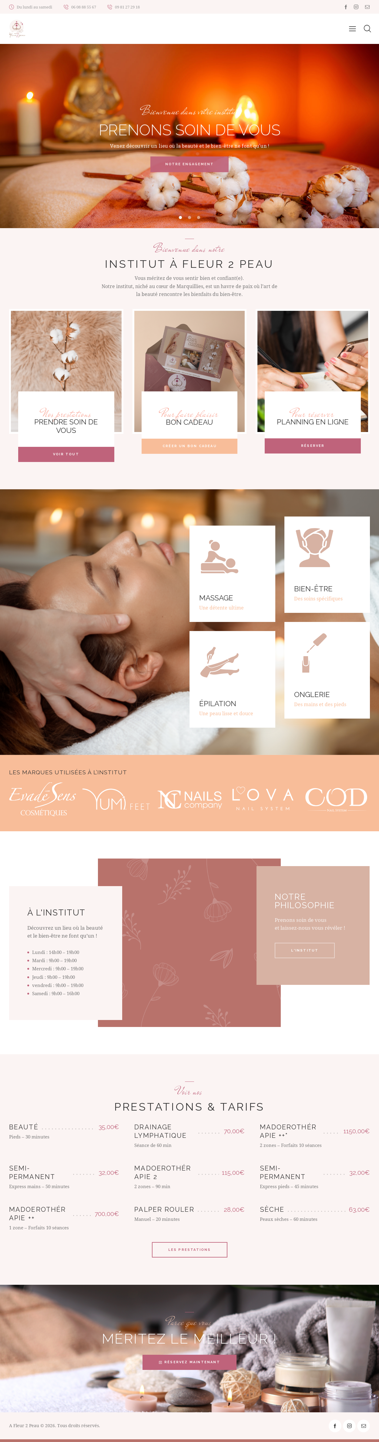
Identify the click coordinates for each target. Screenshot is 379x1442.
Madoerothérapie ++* (288, 1134)
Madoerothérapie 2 (162, 1175)
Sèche (272, 1212)
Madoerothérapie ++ (37, 1216)
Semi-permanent (32, 1175)
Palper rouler (164, 1212)
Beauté (24, 1130)
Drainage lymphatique (160, 1134)
